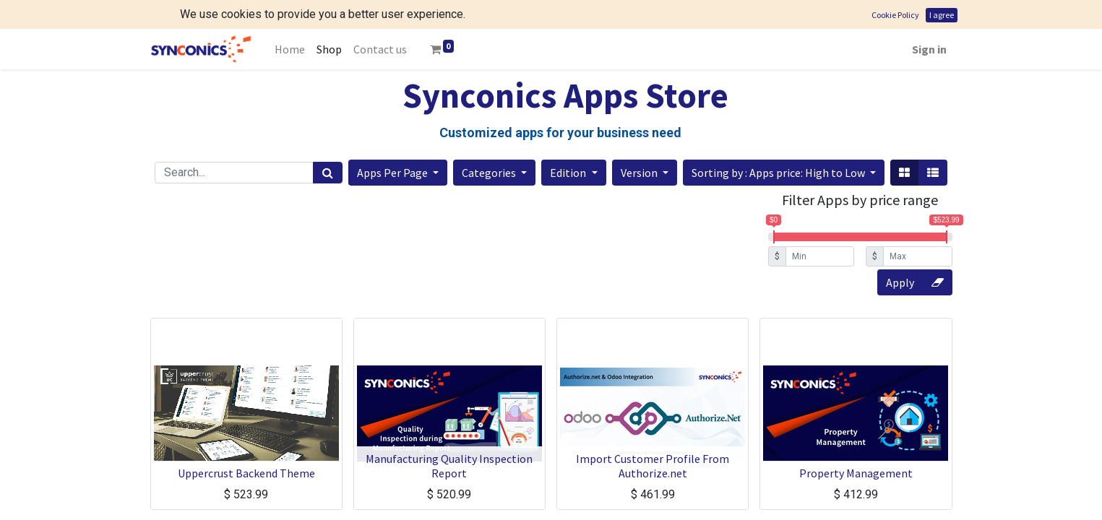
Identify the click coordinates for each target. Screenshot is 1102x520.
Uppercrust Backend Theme (246, 444)
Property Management (856, 444)
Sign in (929, 20)
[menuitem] (290, 20)
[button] (397, 144)
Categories (490, 143)
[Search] (328, 144)
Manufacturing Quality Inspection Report (449, 436)
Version (640, 143)
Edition (569, 143)
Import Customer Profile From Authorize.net (652, 436)
